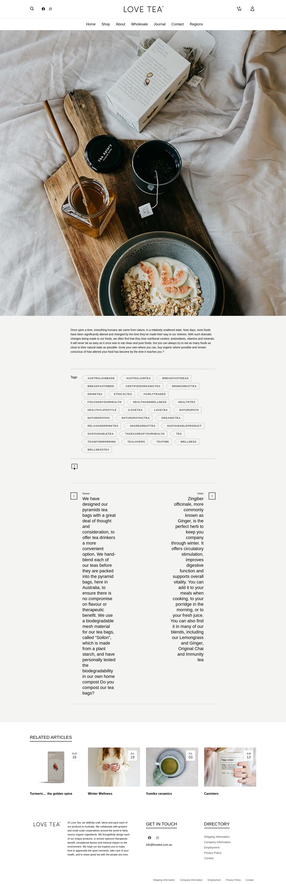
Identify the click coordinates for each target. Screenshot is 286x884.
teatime (163, 441)
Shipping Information (217, 836)
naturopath (189, 409)
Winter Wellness (100, 793)
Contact (209, 858)
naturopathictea (136, 417)
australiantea (138, 378)
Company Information (217, 842)
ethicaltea (123, 394)
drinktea (95, 394)
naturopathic (99, 417)
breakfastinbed (101, 386)
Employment (212, 847)
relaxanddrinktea (103, 425)
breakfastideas (175, 378)
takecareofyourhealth (145, 433)
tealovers (136, 441)
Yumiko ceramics (159, 793)
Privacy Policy (212, 852)
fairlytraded (155, 394)
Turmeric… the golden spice (51, 793)
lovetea (161, 409)
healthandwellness (150, 402)
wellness (188, 441)
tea (179, 433)
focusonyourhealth (105, 402)
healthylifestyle (102, 409)
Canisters (211, 793)
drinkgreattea (184, 386)
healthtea (186, 402)
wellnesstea (98, 449)
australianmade (101, 378)
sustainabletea (101, 433)
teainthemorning (102, 441)
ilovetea (135, 409)
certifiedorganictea (143, 386)
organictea (171, 417)
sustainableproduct (184, 425)
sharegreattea (143, 425)
